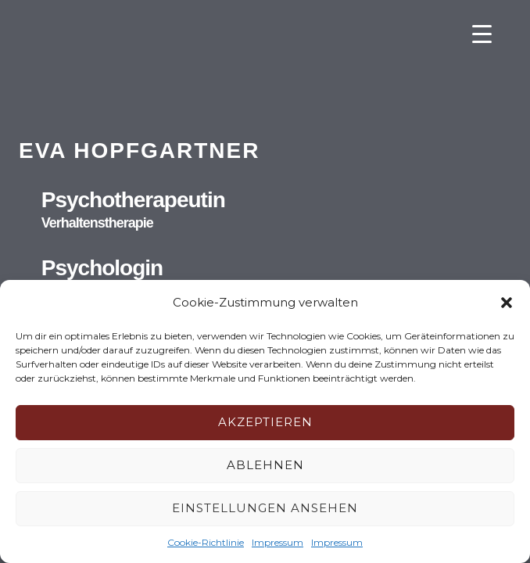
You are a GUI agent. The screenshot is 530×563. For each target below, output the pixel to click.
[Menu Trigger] (481, 33)
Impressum (277, 542)
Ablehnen (265, 464)
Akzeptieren (265, 421)
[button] (506, 302)
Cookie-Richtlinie (205, 542)
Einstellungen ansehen (265, 507)
